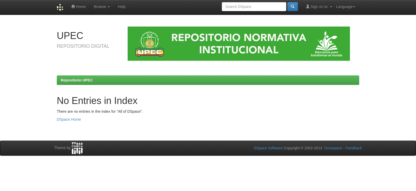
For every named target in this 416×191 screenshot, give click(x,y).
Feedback (354, 148)
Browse (102, 7)
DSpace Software (268, 148)
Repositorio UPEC (77, 80)
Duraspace (333, 148)
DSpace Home (69, 119)
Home (78, 6)
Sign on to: (319, 6)
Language (345, 7)
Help (121, 7)
